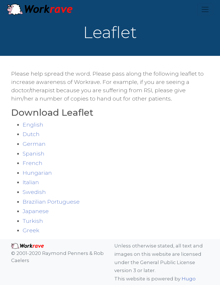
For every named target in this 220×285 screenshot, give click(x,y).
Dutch (31, 134)
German (34, 143)
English (33, 124)
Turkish (33, 220)
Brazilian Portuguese (51, 201)
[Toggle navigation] (205, 9)
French (32, 163)
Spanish (33, 153)
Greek (31, 230)
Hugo (189, 279)
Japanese (36, 211)
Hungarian (37, 172)
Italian (31, 182)
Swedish (34, 191)
